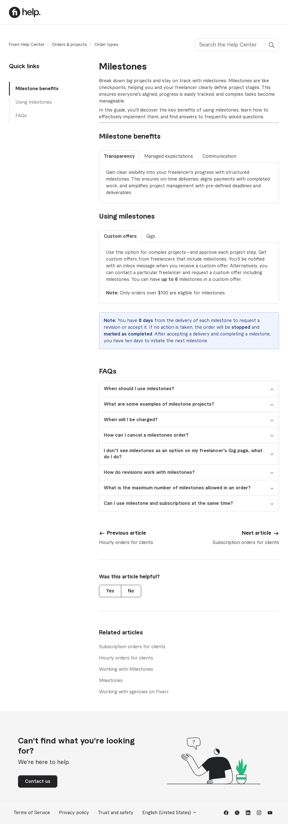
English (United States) (169, 812)
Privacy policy (74, 812)
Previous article (126, 533)
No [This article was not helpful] (131, 591)
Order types (106, 45)
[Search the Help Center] (237, 45)
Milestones (111, 680)
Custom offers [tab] (120, 236)
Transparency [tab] (119, 156)
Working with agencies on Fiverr (134, 692)
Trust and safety (115, 812)
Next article (256, 533)
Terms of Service (32, 812)
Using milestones (33, 102)
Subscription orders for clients (132, 647)
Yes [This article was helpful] (110, 591)
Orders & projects (69, 45)
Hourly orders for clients (126, 658)
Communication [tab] (219, 156)
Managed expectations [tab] (168, 156)
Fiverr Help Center (26, 45)
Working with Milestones (126, 669)
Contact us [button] (37, 781)
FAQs (21, 116)
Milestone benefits (36, 88)
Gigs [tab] (150, 236)
